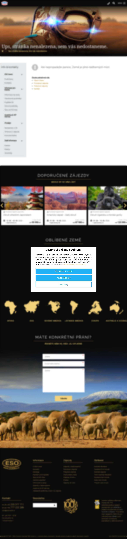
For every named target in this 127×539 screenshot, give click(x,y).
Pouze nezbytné (63, 278)
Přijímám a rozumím (63, 271)
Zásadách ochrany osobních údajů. (74, 264)
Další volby (63, 284)
